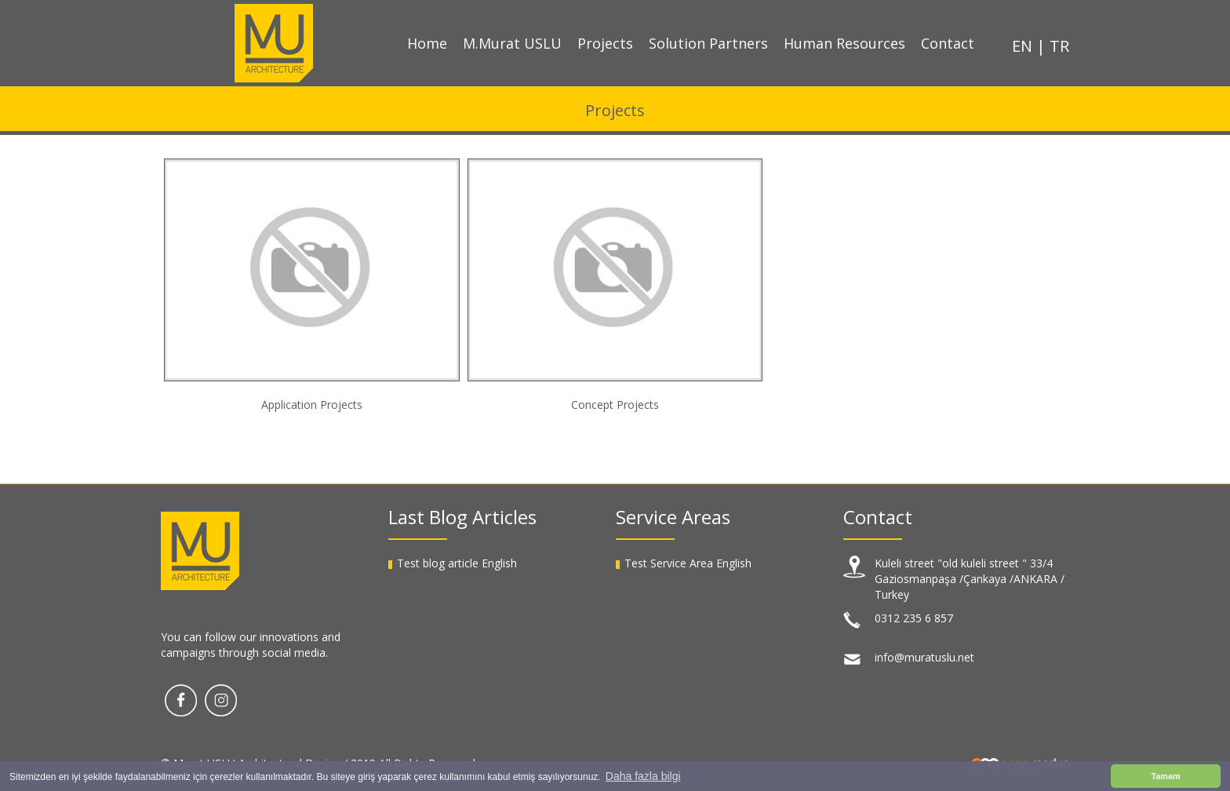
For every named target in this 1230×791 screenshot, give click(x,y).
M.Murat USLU (512, 43)
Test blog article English (457, 563)
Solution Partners (708, 43)
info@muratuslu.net (924, 657)
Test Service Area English (687, 563)
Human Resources (844, 43)
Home (427, 43)
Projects (605, 43)
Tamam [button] (1165, 776)
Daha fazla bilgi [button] (643, 776)
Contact (947, 43)
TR (1059, 45)
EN (1024, 45)
